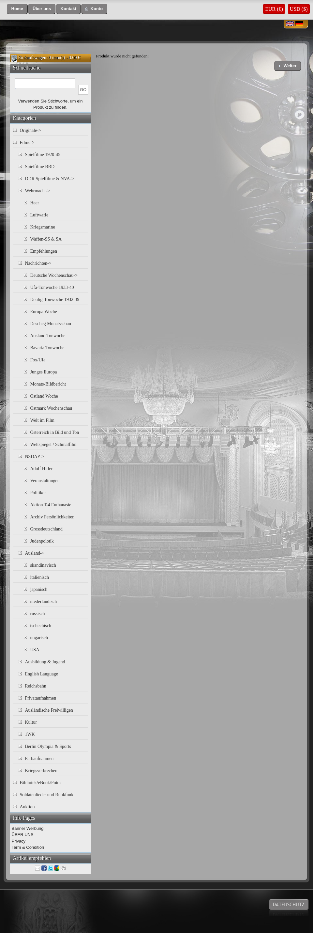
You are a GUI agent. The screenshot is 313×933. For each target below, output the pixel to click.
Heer (34, 202)
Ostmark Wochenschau (51, 408)
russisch (37, 613)
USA (34, 649)
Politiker (38, 492)
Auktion (27, 806)
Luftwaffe (39, 215)
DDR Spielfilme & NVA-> (49, 178)
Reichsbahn (35, 686)
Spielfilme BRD (40, 166)
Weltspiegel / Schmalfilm (53, 444)
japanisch (39, 589)
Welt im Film (42, 420)
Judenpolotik (42, 541)
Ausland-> (34, 553)
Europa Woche (43, 311)
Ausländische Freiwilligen (49, 710)
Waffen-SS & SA (46, 239)
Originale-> (30, 130)
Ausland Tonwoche (48, 335)
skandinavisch (43, 565)
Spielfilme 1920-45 (43, 154)
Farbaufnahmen (39, 758)
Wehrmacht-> (37, 190)
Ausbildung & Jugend (45, 661)
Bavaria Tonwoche (47, 347)
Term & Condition (28, 847)
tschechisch (41, 625)
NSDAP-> (34, 456)
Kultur (31, 722)
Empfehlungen (43, 251)
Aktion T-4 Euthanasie (50, 504)
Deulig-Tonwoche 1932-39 (55, 299)
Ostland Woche (44, 396)
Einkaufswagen (32, 57)
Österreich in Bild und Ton (54, 432)
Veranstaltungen (45, 480)
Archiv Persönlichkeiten (52, 516)
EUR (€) (274, 9)
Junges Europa (43, 372)
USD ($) (299, 9)
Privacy (19, 841)
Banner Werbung (28, 828)
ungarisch (39, 637)
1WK (30, 734)
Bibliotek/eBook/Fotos (41, 782)
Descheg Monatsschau (50, 323)
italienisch (39, 577)
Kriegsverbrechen (41, 770)
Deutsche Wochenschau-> (54, 275)
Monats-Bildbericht (48, 384)
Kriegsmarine (42, 227)
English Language (41, 674)
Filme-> (27, 142)
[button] (17, 9)
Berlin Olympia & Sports (48, 746)
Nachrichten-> (38, 263)
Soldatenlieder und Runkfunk (47, 794)
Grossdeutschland (46, 529)
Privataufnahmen (40, 698)
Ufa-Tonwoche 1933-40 (52, 287)
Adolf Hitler (41, 468)
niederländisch (43, 601)
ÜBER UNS (23, 834)
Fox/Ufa (38, 359)
